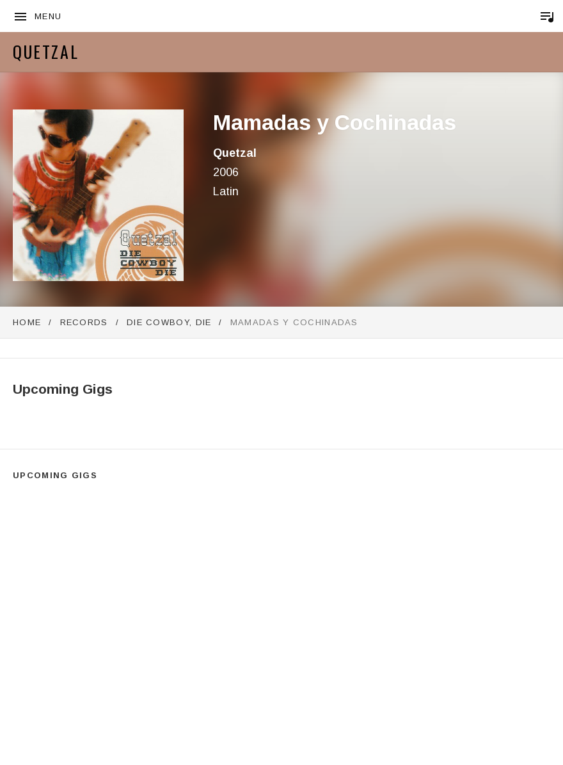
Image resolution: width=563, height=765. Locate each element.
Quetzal (46, 51)
